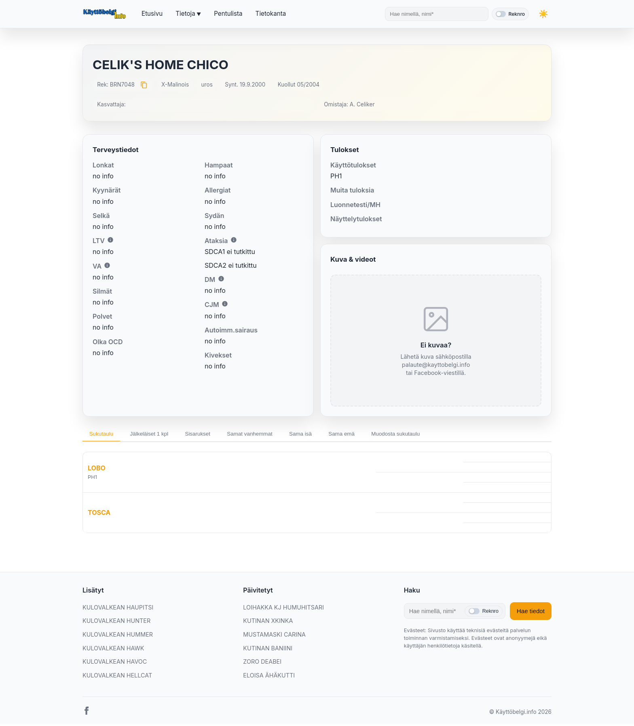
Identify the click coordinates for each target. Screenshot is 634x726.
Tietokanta (271, 13)
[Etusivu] (105, 14)
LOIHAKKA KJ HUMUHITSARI (283, 608)
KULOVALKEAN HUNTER (116, 622)
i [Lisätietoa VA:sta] (107, 265)
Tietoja (185, 13)
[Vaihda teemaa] (543, 14)
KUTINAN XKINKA (268, 622)
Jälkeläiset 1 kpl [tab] (156, 434)
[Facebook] (86, 714)
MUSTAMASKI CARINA (274, 636)
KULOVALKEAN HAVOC (114, 663)
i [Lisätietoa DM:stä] (221, 278)
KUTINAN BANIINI (267, 649)
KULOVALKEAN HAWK (113, 649)
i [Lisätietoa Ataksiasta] (233, 240)
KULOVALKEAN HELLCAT (117, 676)
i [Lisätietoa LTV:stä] (110, 240)
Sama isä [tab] (323, 434)
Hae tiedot (531, 613)
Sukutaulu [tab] (103, 434)
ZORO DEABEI (262, 663)
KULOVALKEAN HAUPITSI (117, 608)
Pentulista (228, 13)
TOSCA (99, 514)
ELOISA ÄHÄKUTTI (269, 676)
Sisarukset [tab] (210, 434)
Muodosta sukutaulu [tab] (428, 434)
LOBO (97, 470)
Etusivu (152, 13)
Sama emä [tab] (369, 434)
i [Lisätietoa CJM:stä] (225, 304)
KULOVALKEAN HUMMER (117, 636)
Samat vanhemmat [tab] (267, 434)
